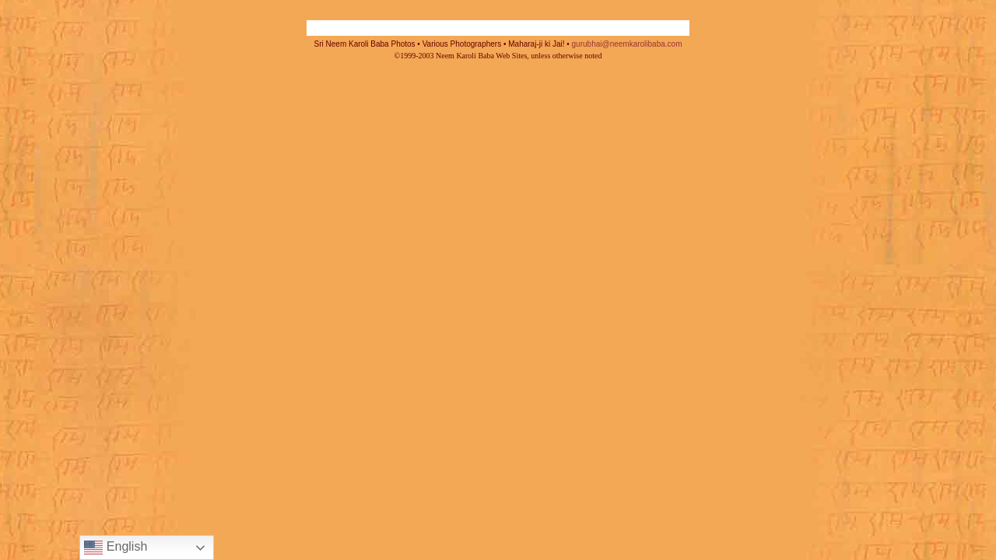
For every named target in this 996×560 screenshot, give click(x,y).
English (115, 547)
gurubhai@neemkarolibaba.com (627, 44)
